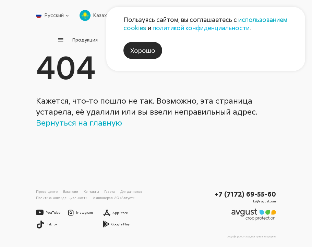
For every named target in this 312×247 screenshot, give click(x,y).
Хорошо (142, 50)
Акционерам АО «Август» (113, 198)
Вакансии (70, 191)
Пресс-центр (47, 191)
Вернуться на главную (79, 122)
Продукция (85, 40)
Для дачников (131, 191)
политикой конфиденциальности (201, 28)
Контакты (91, 191)
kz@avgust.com (264, 201)
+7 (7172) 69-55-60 (245, 194)
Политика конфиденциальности (61, 198)
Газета (109, 191)
